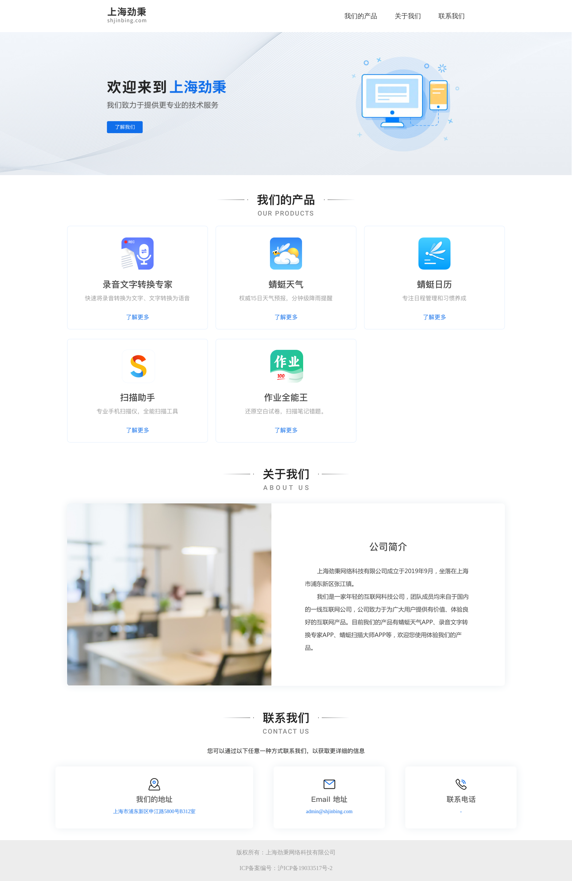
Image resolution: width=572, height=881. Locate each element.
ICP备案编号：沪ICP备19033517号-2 (285, 868)
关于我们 (408, 16)
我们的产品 (360, 16)
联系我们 (451, 16)
